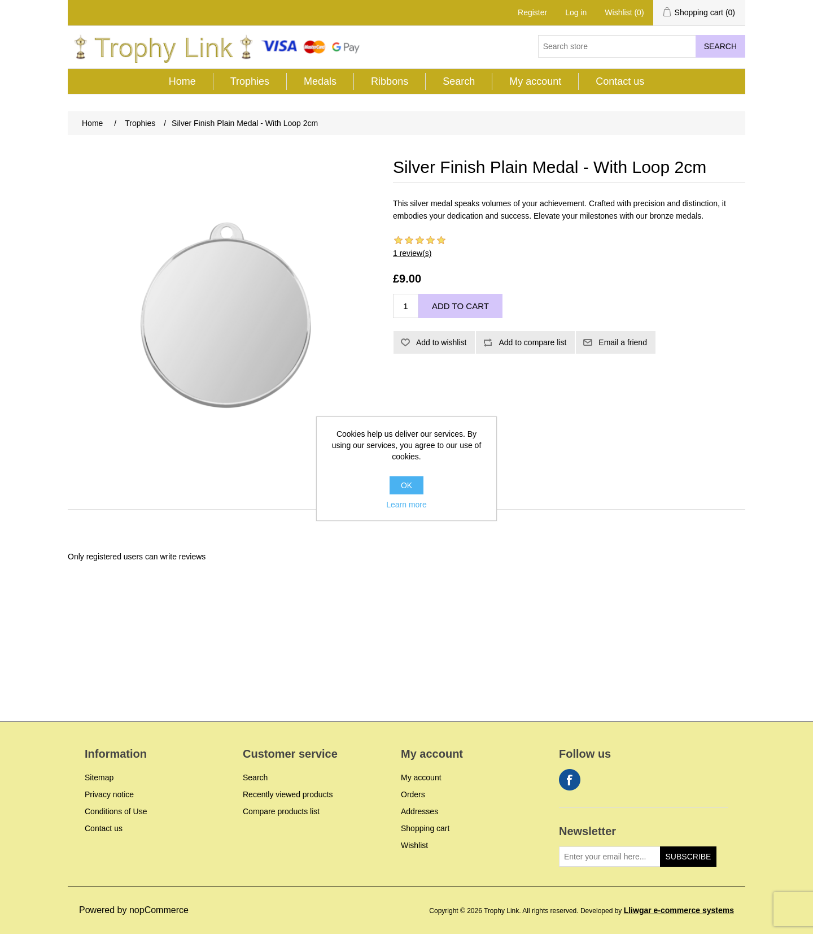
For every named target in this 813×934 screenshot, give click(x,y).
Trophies (249, 81)
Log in (576, 12)
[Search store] (617, 46)
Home (182, 81)
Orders (413, 794)
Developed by (657, 911)
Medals (320, 81)
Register (532, 12)
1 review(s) (412, 253)
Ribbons (389, 81)
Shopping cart (425, 828)
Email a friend (622, 342)
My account (535, 81)
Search (720, 46)
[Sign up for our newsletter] (610, 856)
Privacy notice (109, 794)
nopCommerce (159, 910)
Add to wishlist (441, 342)
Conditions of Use (116, 811)
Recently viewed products (288, 794)
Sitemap (99, 777)
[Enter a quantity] (405, 306)
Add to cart (460, 306)
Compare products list (281, 811)
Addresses (419, 811)
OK (406, 485)
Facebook (569, 779)
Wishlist (414, 845)
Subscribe (688, 856)
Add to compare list (532, 342)
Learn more (406, 504)
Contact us (620, 81)
